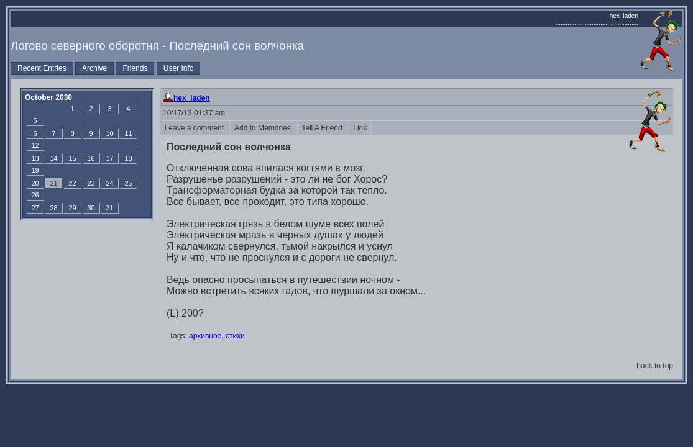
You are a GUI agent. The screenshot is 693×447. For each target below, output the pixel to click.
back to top (654, 365)
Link (360, 128)
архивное (205, 336)
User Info (178, 68)
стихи (235, 336)
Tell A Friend (323, 128)
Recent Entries (42, 68)
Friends (134, 68)
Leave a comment (195, 128)
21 (53, 183)
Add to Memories (264, 128)
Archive (94, 68)
